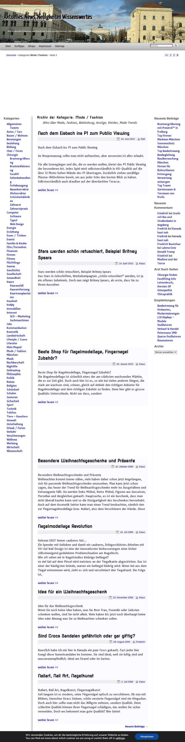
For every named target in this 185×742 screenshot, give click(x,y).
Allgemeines (14, 124)
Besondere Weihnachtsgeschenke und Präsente (86, 460)
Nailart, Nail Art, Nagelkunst (66, 675)
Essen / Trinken (16, 235)
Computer (13, 212)
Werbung (12, 443)
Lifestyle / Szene (17, 339)
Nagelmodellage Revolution (65, 526)
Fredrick (162, 228)
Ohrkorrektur (18, 193)
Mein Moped (14, 347)
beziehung (13, 143)
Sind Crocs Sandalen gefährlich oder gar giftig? (86, 636)
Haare (10, 281)
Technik (11, 408)
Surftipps (19, 46)
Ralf (143, 139)
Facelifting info (166, 278)
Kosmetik (12, 332)
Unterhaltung (15, 424)
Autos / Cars (14, 131)
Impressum (45, 46)
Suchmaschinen (19, 320)
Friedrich (140, 642)
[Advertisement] (92, 85)
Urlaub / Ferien (16, 428)
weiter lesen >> (48, 190)
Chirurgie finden (167, 275)
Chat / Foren (15, 151)
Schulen (11, 393)
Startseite (11, 55)
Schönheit (13, 389)
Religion (12, 385)
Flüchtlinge (13, 262)
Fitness (11, 258)
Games (11, 266)
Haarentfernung (20, 289)
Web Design (17, 224)
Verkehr (11, 431)
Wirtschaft (13, 447)
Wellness (12, 439)
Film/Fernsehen (16, 247)
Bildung (11, 147)
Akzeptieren (147, 736)
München (12, 354)
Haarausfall (16, 285)
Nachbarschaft (15, 362)
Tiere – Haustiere (17, 416)
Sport (10, 405)
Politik (10, 378)
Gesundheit (13, 278)
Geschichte (13, 270)
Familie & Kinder (17, 243)
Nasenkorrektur (19, 189)
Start (8, 46)
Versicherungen (16, 435)
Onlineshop (13, 370)
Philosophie (14, 374)
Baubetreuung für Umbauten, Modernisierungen (168, 309)
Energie (11, 228)
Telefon (11, 412)
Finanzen (12, 251)
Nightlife (12, 366)
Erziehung (13, 231)
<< (166, 55)
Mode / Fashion (16, 351)
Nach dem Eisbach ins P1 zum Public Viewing (83, 133)
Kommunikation (17, 328)
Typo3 (13, 220)
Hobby (10, 304)
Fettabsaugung (19, 185)
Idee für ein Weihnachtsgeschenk (72, 591)
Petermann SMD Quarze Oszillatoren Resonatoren (169, 336)
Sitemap (59, 46)
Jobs (9, 324)
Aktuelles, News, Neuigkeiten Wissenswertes (48, 17)
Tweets (14, 127)
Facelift (14, 174)
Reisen (11, 382)
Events (11, 239)
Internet (12, 312)
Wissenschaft (14, 451)
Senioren (12, 397)
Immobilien (14, 308)
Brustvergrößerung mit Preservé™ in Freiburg (168, 128)
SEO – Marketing (20, 316)
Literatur (12, 343)
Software (15, 216)
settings (120, 738)
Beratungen (14, 139)
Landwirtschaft (16, 335)
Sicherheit (13, 401)
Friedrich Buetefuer (169, 244)
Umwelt (11, 420)
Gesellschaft (14, 274)
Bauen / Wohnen (17, 135)
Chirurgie (12, 155)
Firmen (11, 254)
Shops (31, 46)
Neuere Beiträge (136, 726)
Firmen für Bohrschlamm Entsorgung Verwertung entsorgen (165, 174)
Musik (10, 358)
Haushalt (12, 301)
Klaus (142, 263)
